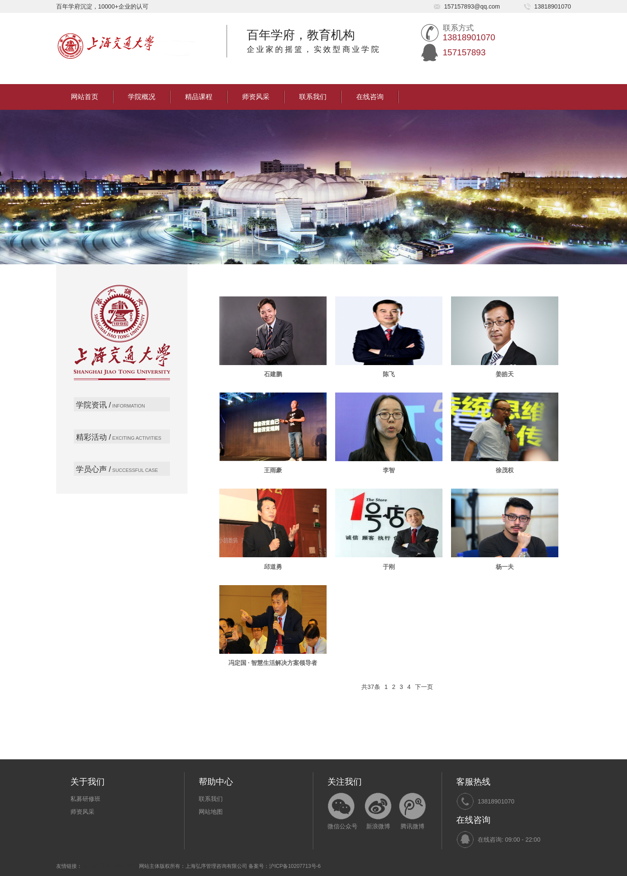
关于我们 (87, 781)
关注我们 (344, 781)
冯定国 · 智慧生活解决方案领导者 (273, 662)
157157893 (464, 52)
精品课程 (198, 96)
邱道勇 (273, 566)
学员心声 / (93, 469)
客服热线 (473, 781)
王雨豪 (273, 470)
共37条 (370, 686)
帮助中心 (216, 781)
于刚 (389, 566)
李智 (389, 470)
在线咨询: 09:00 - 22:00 (509, 839)
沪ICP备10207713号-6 (295, 866)
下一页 (424, 686)
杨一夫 (505, 566)
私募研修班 (85, 798)
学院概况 (141, 96)
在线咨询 (370, 96)
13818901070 (496, 801)
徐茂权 (505, 470)
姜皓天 (505, 374)
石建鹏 (273, 374)
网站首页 (84, 96)
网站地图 (211, 811)
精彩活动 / (93, 437)
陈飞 (389, 374)
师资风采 (256, 96)
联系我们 (313, 96)
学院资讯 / (93, 405)
